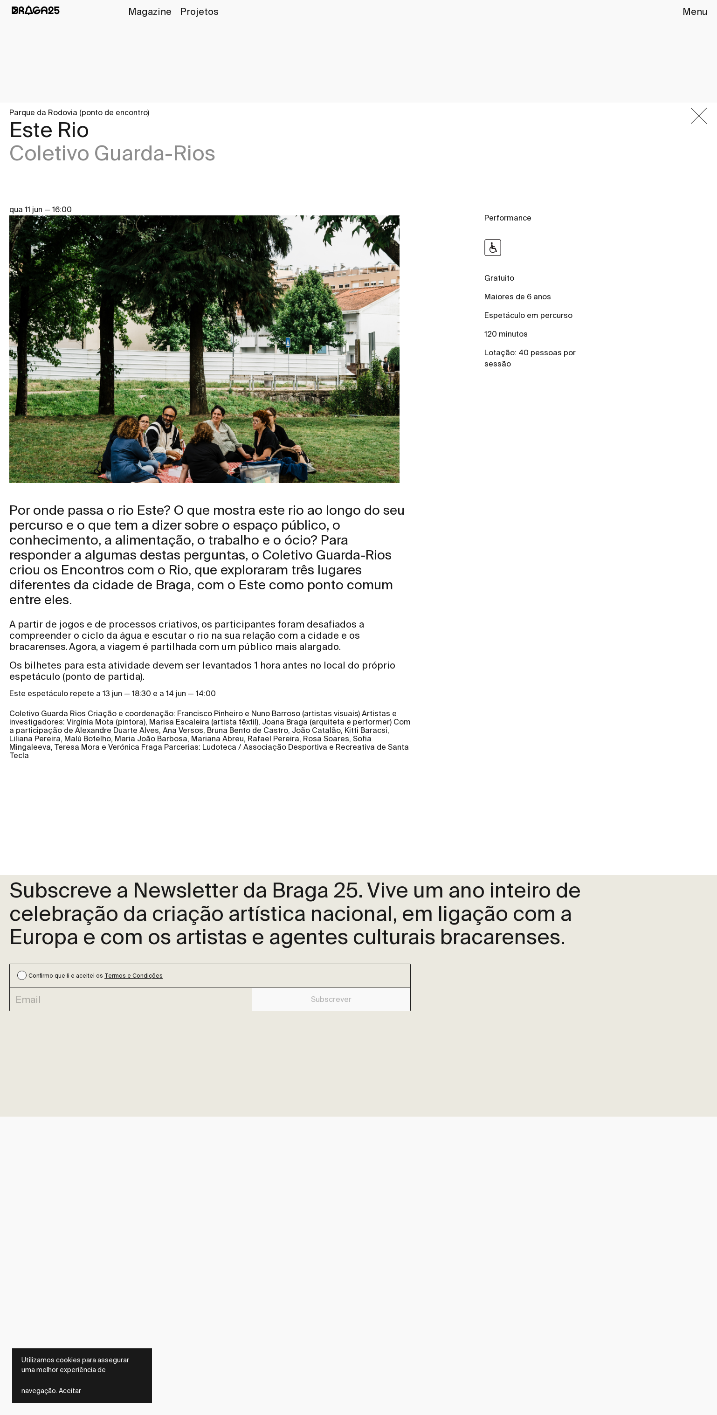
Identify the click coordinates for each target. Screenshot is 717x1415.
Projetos (199, 12)
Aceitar (70, 1391)
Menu (695, 12)
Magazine (150, 12)
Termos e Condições (133, 975)
